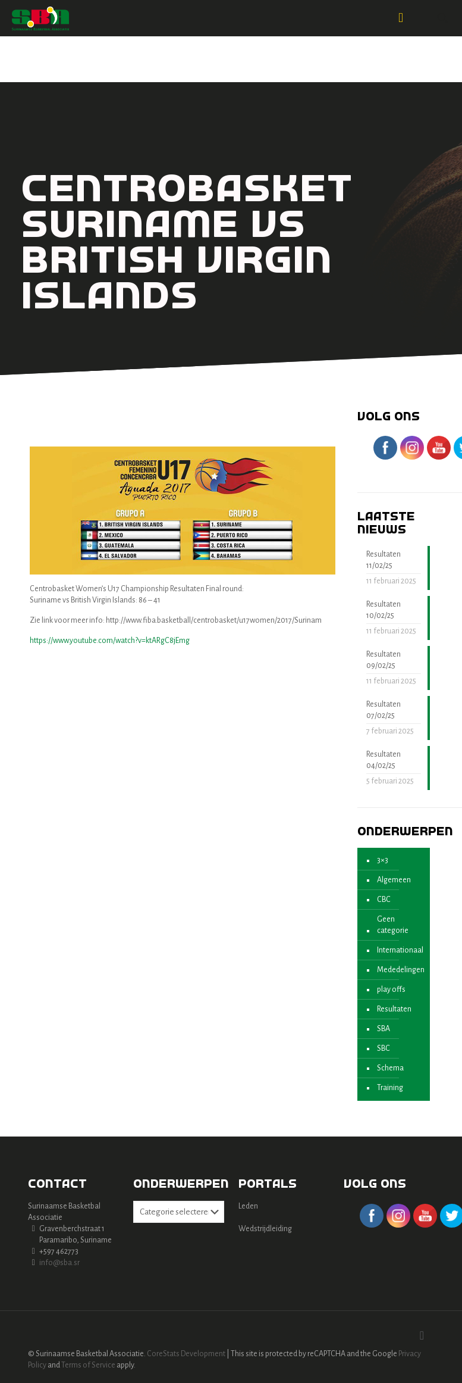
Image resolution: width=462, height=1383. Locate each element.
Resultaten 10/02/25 (383, 610)
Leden (248, 1206)
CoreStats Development (186, 1354)
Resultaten (394, 1009)
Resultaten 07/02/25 (383, 710)
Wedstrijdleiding (265, 1229)
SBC (383, 1048)
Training (390, 1088)
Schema (390, 1068)
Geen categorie (392, 925)
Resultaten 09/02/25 (383, 660)
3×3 (382, 860)
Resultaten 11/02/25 (383, 560)
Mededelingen (401, 970)
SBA (383, 1029)
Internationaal (400, 950)
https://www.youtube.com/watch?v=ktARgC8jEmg (110, 640)
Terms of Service (88, 1365)
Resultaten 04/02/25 (383, 760)
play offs (391, 989)
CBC (384, 899)
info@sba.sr (59, 1263)
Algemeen (394, 880)
